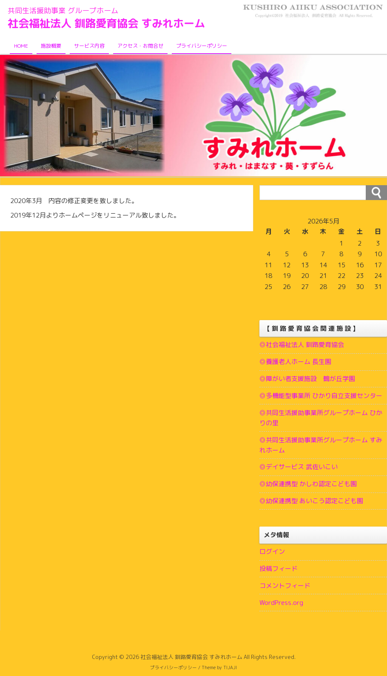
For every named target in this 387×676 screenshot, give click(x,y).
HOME (21, 46)
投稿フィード (278, 569)
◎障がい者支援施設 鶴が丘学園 (307, 379)
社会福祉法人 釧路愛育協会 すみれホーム (110, 23)
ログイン (272, 552)
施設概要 (51, 46)
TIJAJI (230, 669)
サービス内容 (89, 46)
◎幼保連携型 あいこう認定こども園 (311, 501)
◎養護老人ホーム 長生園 (295, 362)
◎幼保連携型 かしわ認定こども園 (308, 484)
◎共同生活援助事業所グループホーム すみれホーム (320, 445)
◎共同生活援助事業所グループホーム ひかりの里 (320, 418)
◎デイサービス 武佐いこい (298, 467)
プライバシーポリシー (201, 46)
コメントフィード (284, 586)
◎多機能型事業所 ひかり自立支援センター (320, 396)
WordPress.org (281, 603)
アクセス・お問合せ (140, 46)
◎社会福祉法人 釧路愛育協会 (301, 345)
